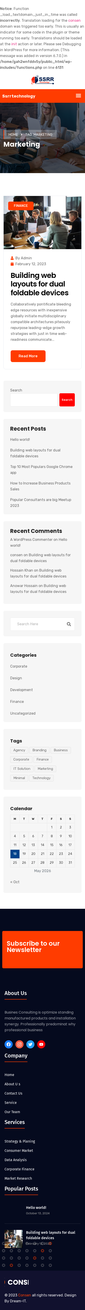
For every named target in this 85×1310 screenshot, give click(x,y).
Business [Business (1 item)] (61, 750)
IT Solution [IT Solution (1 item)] (21, 769)
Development (21, 690)
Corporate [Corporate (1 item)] (21, 759)
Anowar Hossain (24, 586)
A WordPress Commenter (31, 539)
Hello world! (20, 439)
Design (16, 678)
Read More (28, 356)
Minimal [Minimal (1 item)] (19, 778)
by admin (21, 258)
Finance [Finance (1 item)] (42, 759)
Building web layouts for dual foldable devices (39, 284)
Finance (21, 206)
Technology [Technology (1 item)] (41, 778)
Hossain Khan (21, 570)
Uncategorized (23, 713)
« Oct (14, 882)
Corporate (18, 666)
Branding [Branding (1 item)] (39, 750)
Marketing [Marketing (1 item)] (45, 769)
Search (16, 390)
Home (13, 135)
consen (16, 555)
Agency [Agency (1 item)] (19, 750)
